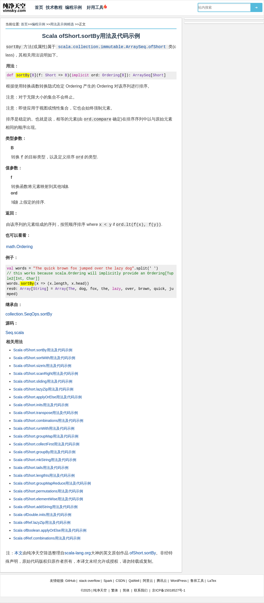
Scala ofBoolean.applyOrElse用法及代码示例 (49, 530)
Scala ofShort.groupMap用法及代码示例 (45, 436)
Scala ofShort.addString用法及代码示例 (45, 507)
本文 (18, 553)
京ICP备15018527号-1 (168, 590)
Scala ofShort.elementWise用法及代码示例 (48, 499)
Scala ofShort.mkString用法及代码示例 (44, 460)
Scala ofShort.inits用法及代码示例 (40, 405)
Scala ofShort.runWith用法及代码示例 (43, 428)
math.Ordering (19, 246)
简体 (126, 590)
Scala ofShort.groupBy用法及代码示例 (44, 452)
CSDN (120, 581)
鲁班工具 (197, 581)
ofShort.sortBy (143, 553)
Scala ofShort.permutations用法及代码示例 (48, 491)
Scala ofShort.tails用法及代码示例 (40, 468)
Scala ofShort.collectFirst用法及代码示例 (46, 444)
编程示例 (73, 7)
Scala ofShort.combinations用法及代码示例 (48, 420)
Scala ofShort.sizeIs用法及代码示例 (42, 366)
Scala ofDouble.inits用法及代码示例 (42, 515)
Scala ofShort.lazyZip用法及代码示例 (43, 389)
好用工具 (93, 7)
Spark (107, 581)
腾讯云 (162, 581)
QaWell (134, 581)
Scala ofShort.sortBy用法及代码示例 (91, 36)
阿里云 (148, 581)
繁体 (114, 590)
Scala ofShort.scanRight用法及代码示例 (45, 373)
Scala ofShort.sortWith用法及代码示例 (44, 358)
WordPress (179, 581)
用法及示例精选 (62, 24)
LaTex (212, 581)
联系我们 (141, 590)
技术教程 (54, 7)
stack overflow (89, 581)
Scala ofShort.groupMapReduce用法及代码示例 (52, 483)
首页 (39, 7)
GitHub (70, 581)
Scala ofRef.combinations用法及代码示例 (46, 538)
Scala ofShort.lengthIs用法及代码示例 (44, 475)
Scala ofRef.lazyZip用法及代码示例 (42, 522)
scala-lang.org (77, 553)
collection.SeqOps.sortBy (28, 314)
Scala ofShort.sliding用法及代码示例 (42, 381)
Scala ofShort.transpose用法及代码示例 (45, 413)
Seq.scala (14, 332)
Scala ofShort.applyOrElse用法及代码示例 (47, 397)
